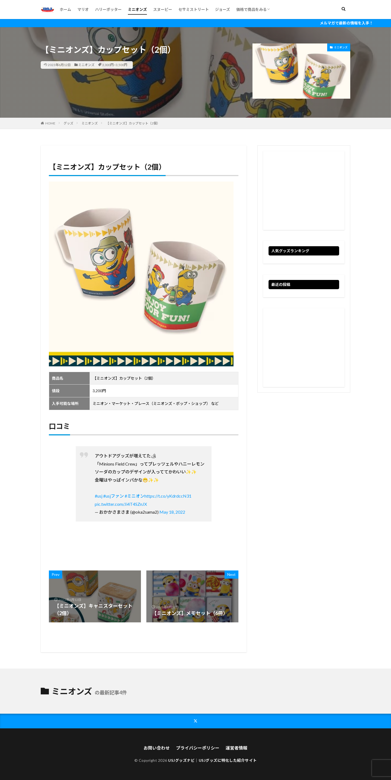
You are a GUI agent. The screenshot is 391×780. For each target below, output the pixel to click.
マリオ (83, 9)
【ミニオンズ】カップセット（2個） (133, 123)
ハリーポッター (108, 9)
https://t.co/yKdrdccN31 (167, 495)
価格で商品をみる (251, 9)
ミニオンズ (137, 9)
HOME (50, 123)
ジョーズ (222, 9)
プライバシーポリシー (197, 747)
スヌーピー (162, 9)
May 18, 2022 (172, 511)
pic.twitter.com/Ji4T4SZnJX (121, 504)
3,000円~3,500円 (114, 65)
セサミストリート (193, 9)
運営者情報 (236, 747)
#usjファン (113, 495)
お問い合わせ (157, 747)
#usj (98, 495)
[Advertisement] (304, 190)
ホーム (65, 9)
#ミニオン (134, 495)
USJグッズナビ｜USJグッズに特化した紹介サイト (212, 760)
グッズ (68, 123)
